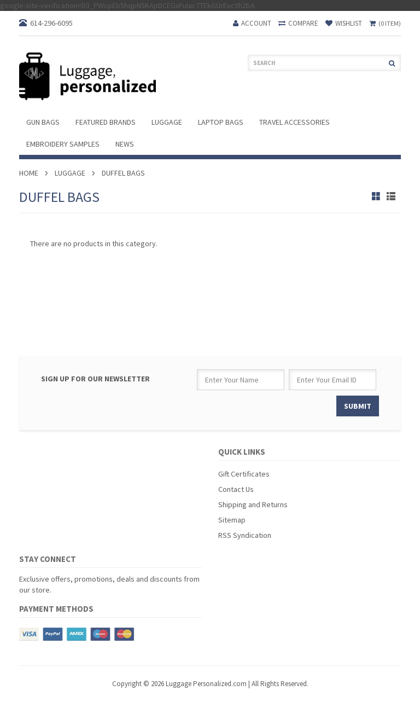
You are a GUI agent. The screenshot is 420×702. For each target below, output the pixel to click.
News (124, 144)
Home (28, 173)
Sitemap (232, 520)
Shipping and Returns (253, 504)
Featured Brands (105, 122)
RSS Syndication (244, 535)
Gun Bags (43, 122)
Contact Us (236, 489)
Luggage (166, 122)
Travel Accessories (294, 122)
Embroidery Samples (63, 144)
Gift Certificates (244, 474)
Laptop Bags (220, 122)
